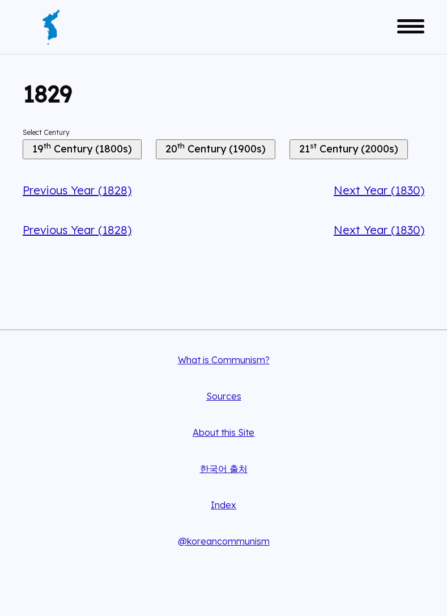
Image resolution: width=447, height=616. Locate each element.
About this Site (223, 432)
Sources (223, 396)
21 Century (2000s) (348, 148)
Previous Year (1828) (77, 190)
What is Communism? (224, 360)
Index (223, 505)
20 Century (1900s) (215, 148)
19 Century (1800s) (82, 148)
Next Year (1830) (379, 190)
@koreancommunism (224, 541)
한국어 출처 (224, 468)
